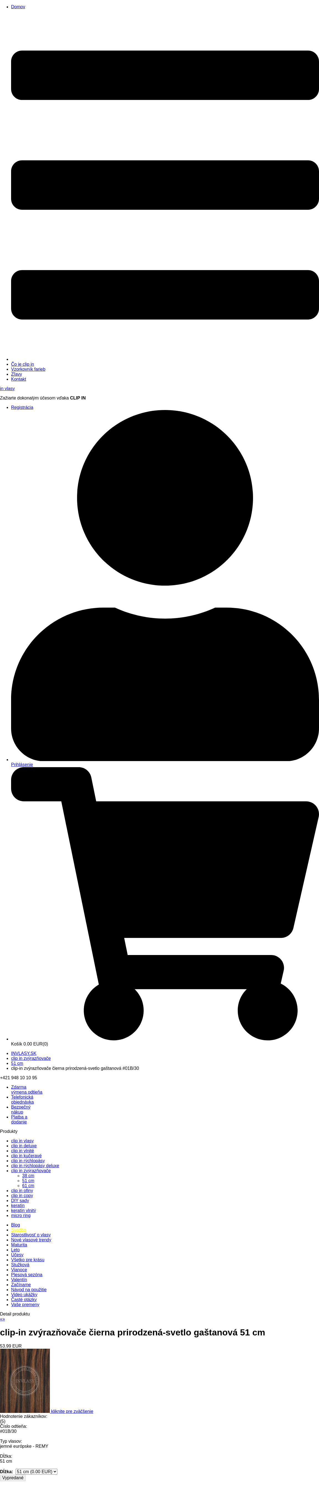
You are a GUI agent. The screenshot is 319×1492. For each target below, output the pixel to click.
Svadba (18, 1230)
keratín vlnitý (23, 1210)
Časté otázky (24, 1299)
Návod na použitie (29, 1289)
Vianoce (19, 1269)
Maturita (19, 1244)
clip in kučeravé (26, 1155)
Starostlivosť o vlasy (31, 1234)
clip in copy (22, 1195)
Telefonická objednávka (22, 1099)
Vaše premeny (25, 1304)
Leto (15, 1249)
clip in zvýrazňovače (31, 1058)
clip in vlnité (22, 1150)
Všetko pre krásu (27, 1259)
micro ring (20, 1215)
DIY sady (20, 1200)
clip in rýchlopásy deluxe (35, 1165)
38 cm (28, 1175)
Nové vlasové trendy (31, 1239)
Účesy (17, 1254)
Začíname (21, 1284)
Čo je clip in (22, 364)
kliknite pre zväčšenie (72, 1411)
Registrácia (22, 407)
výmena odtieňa (26, 1089)
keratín (18, 1205)
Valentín (19, 1279)
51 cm (17, 1063)
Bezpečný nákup (20, 1109)
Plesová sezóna (26, 1274)
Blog (15, 1225)
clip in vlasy (22, 1140)
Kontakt (18, 379)
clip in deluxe (24, 1145)
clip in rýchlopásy (28, 1160)
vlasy (7, 388)
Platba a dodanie (19, 1119)
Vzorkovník (28, 369)
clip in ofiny (22, 1190)
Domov (18, 6)
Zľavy (16, 374)
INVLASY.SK (23, 1053)
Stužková (20, 1264)
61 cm (28, 1185)
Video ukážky (24, 1294)
